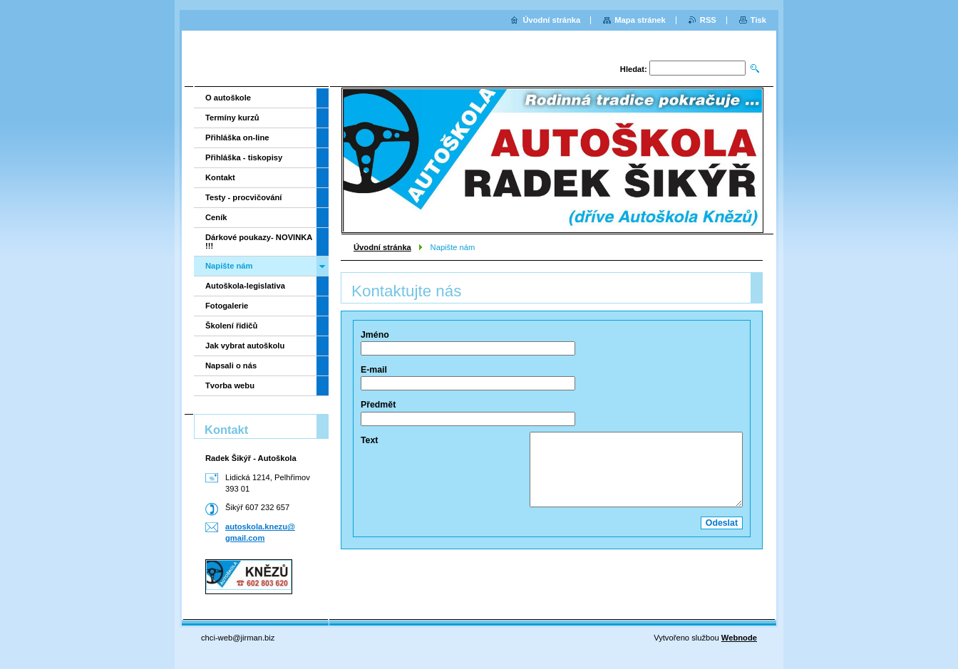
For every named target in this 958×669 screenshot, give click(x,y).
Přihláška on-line (237, 137)
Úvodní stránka (382, 247)
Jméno (375, 335)
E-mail (374, 370)
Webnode (739, 637)
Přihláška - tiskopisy (243, 157)
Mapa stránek (640, 20)
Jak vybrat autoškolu (244, 345)
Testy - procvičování (243, 197)
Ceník (216, 217)
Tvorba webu (229, 385)
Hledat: (633, 69)
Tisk (758, 20)
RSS (708, 20)
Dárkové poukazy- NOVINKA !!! (258, 241)
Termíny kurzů (232, 117)
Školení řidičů (231, 325)
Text (369, 440)
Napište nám (229, 265)
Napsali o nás (231, 365)
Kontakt (220, 177)
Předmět (378, 405)
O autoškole (228, 97)
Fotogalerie (226, 305)
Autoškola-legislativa (245, 285)
